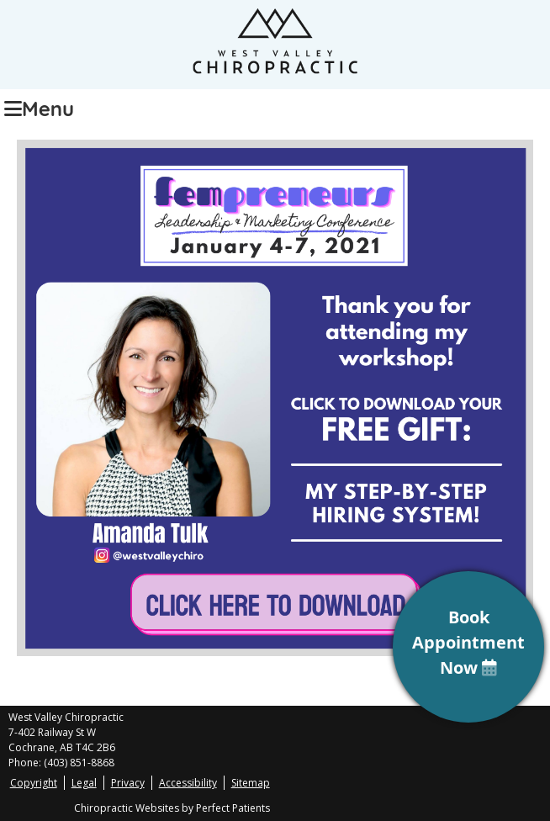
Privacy (128, 783)
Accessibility (188, 783)
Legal (84, 783)
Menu (39, 107)
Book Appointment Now (468, 642)
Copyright (33, 783)
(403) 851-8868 (79, 762)
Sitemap (250, 783)
